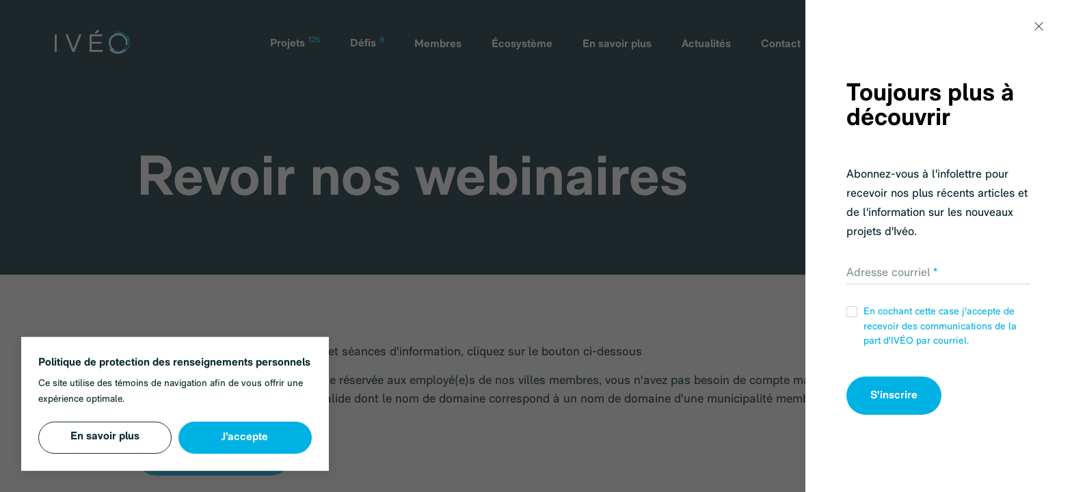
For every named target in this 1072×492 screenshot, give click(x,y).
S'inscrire (893, 395)
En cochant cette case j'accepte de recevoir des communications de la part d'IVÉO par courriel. (931, 326)
